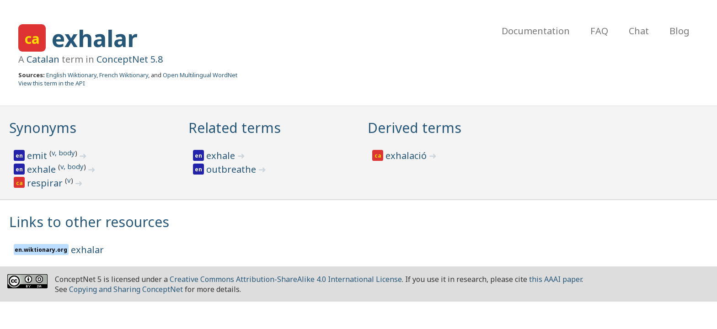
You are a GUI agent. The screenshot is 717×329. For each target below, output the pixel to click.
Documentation (536, 31)
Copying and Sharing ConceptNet (126, 289)
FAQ (599, 31)
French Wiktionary (123, 75)
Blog (679, 31)
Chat (639, 31)
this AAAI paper (555, 279)
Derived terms (414, 127)
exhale (42, 169)
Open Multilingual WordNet (200, 75)
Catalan (43, 59)
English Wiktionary (71, 75)
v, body (63, 152)
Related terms (234, 127)
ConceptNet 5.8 (129, 59)
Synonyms (42, 127)
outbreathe (232, 169)
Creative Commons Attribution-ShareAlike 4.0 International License (286, 279)
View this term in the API (51, 83)
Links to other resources (89, 221)
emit (38, 155)
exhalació (407, 155)
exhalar (95, 38)
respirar (46, 183)
